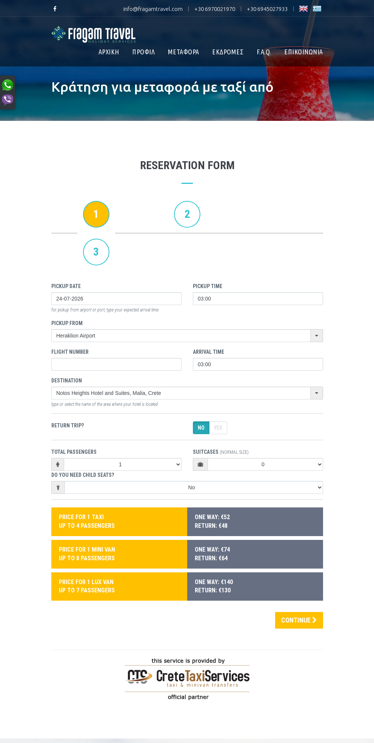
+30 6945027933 (267, 9)
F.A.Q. (264, 51)
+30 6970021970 (214, 9)
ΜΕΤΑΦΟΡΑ (183, 51)
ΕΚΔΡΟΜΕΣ (227, 51)
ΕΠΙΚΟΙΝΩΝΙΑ (303, 51)
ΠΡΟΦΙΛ (143, 51)
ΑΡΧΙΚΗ (109, 51)
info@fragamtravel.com (153, 9)
